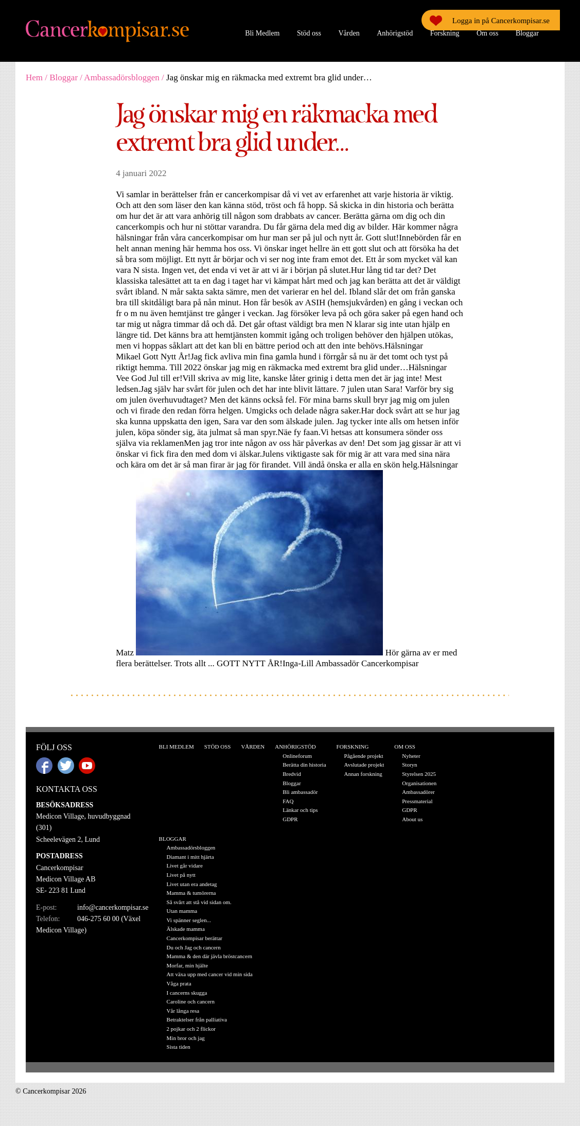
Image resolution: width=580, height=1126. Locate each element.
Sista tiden (178, 1047)
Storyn (409, 764)
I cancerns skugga (187, 993)
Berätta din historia (304, 764)
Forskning (445, 33)
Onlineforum (297, 756)
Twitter (66, 765)
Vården (348, 33)
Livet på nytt (181, 875)
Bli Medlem (262, 33)
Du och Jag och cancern (194, 947)
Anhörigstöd (395, 33)
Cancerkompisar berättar (194, 938)
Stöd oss (309, 33)
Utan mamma (182, 911)
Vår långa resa (183, 1011)
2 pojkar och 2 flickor (191, 1029)
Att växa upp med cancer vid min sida (210, 974)
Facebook (44, 765)
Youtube (87, 765)
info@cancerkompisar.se (112, 907)
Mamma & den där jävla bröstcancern (209, 956)
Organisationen (419, 783)
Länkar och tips (300, 810)
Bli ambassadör (300, 792)
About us (412, 819)
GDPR (290, 819)
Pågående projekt (363, 756)
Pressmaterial (417, 801)
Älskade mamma (186, 929)
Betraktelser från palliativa (197, 1019)
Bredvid (292, 774)
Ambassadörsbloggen (121, 77)
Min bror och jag (186, 1038)
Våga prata (179, 983)
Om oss (487, 33)
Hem (34, 77)
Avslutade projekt (364, 764)
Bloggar (527, 33)
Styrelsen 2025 (419, 774)
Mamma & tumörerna (191, 893)
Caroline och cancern (191, 1001)
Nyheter (411, 756)
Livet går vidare (185, 865)
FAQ (288, 801)
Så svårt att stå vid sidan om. (199, 902)
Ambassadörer (418, 792)
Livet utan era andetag (192, 884)
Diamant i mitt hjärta (190, 857)
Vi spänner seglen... (189, 920)
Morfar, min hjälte (187, 965)
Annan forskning (363, 774)
